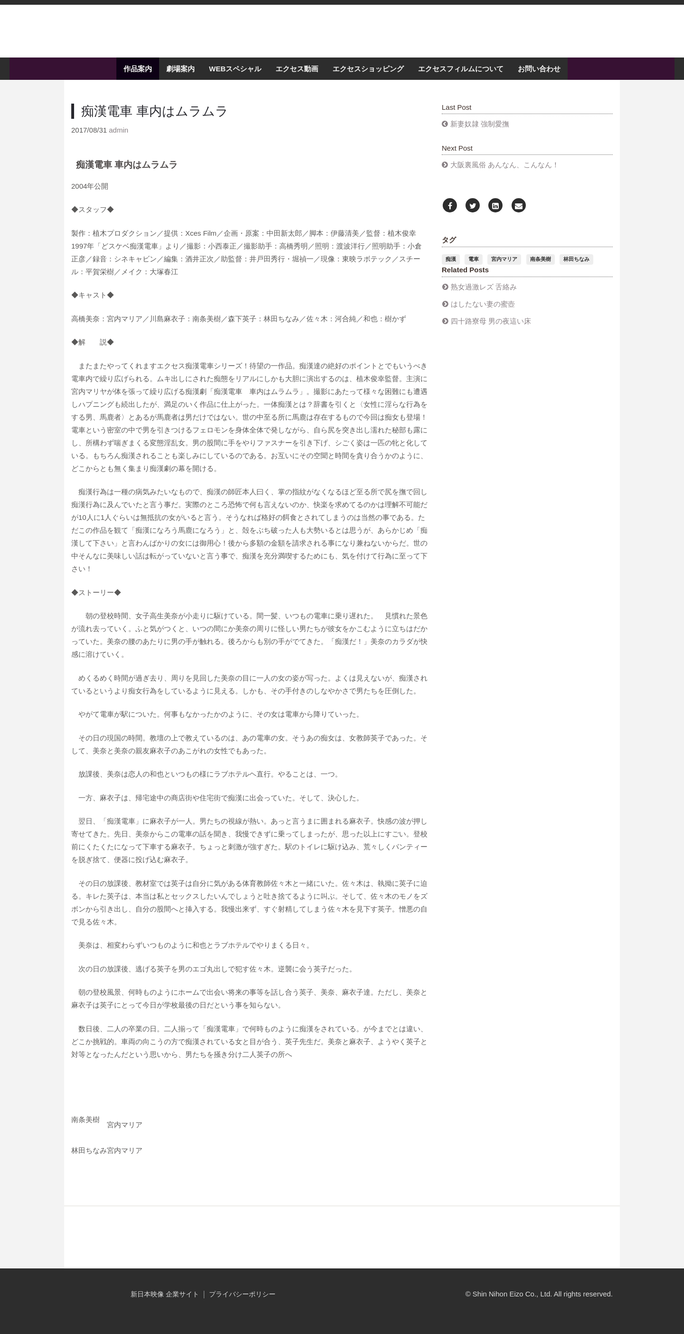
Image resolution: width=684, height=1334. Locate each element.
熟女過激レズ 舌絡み (484, 295)
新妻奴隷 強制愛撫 (479, 132)
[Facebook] (450, 215)
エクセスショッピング (368, 77)
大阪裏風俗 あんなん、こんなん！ (504, 173)
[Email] (519, 215)
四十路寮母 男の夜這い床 (491, 329)
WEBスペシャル (235, 77)
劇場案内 (180, 77)
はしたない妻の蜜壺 (483, 312)
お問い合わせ (539, 77)
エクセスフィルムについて (461, 77)
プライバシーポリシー (242, 1302)
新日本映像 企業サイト (165, 1302)
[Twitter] (473, 215)
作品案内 (138, 77)
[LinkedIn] (495, 215)
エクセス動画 (297, 77)
